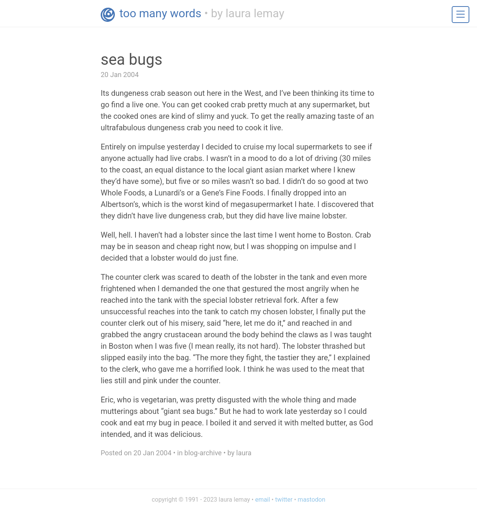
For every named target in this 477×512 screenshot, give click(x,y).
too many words (160, 13)
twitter (284, 499)
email (262, 499)
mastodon (311, 499)
